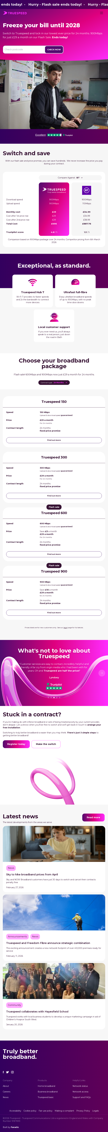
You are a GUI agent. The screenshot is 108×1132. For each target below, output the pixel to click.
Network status (80, 1086)
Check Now (54, 49)
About (6, 1086)
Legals (95, 1111)
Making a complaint (64, 1111)
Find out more (54, 440)
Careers (6, 1091)
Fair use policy (45, 1111)
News (5, 1097)
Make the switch (46, 744)
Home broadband (46, 1086)
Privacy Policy (83, 1111)
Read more (93, 817)
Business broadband (48, 1091)
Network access (80, 1091)
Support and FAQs (82, 1097)
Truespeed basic (46, 1097)
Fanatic (15, 1127)
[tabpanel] (54, 671)
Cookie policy (29, 1111)
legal (65, 627)
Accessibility (15, 1111)
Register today (16, 744)
